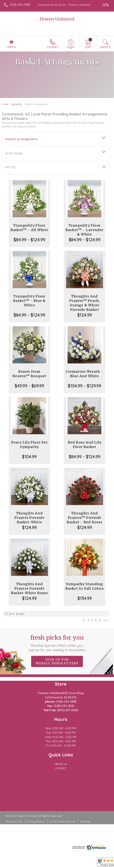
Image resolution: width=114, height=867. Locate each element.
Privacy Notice (36, 821)
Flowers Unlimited (57, 19)
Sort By (10, 167)
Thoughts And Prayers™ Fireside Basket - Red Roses (85, 517)
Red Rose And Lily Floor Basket (84, 444)
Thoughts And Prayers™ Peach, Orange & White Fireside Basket (84, 303)
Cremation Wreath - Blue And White (84, 373)
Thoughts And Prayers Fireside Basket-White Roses (29, 588)
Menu (11, 46)
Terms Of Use (14, 821)
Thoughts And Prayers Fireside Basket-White (29, 517)
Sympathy (16, 104)
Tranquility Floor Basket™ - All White (29, 227)
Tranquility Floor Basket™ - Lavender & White (85, 229)
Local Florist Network (62, 821)
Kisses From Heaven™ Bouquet (29, 373)
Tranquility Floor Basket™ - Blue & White (29, 300)
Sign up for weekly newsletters (57, 661)
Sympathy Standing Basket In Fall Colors (84, 586)
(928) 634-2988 (20, 5)
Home (5, 104)
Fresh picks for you (57, 643)
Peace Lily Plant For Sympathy (29, 444)
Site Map (85, 821)
